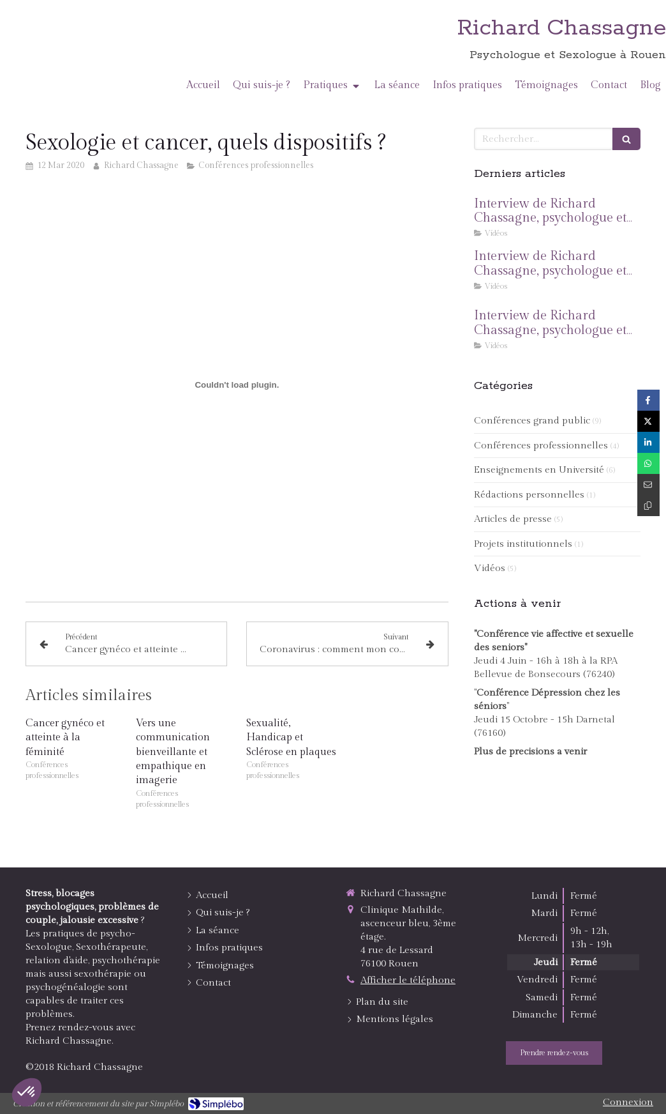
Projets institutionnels (523, 543)
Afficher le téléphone (407, 980)
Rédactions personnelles (529, 494)
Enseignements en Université (539, 469)
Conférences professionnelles (541, 445)
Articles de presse (513, 519)
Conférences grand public (532, 420)
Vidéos (489, 568)
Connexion (628, 1102)
